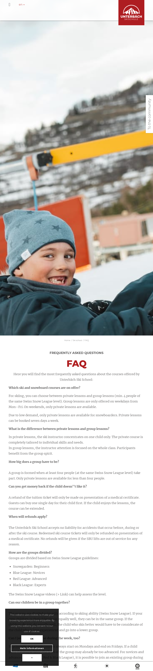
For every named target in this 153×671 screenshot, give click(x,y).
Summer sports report (76, 666)
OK (32, 639)
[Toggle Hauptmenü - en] (76, 5)
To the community (149, 114)
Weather (107, 666)
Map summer (46, 666)
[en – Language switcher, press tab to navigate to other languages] (23, 4)
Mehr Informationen (32, 648)
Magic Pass (15, 666)
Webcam (138, 666)
